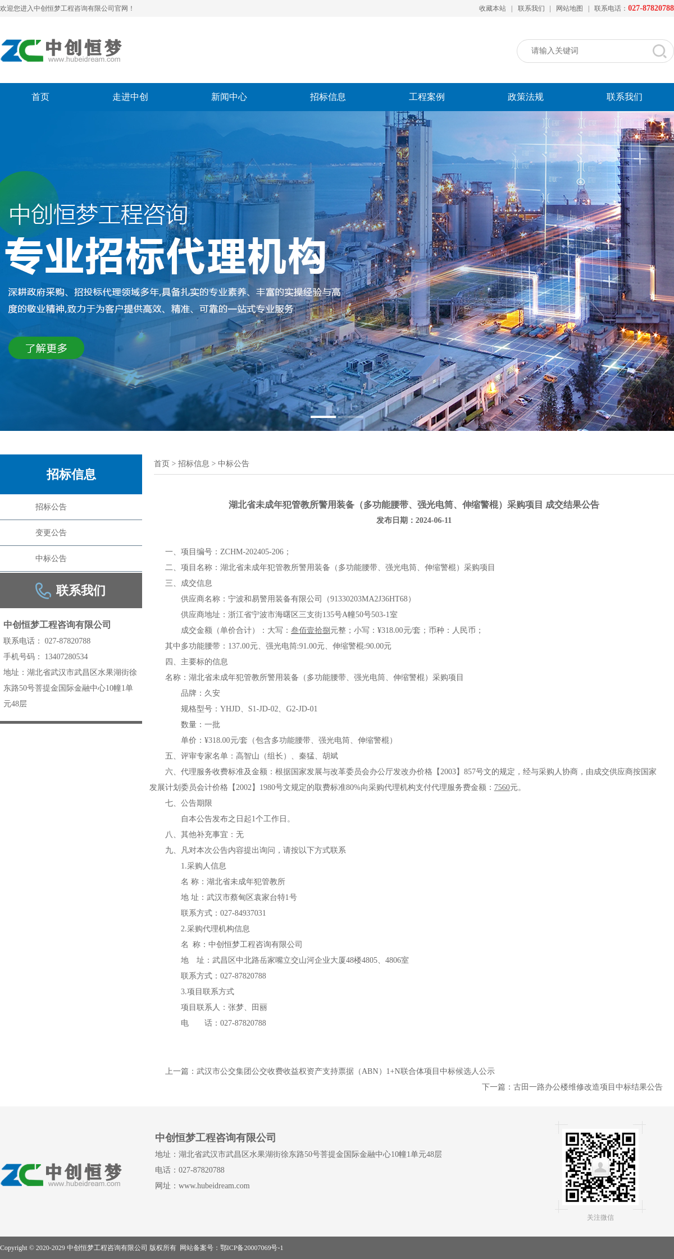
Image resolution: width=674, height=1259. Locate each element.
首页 (40, 97)
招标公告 (51, 507)
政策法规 (526, 97)
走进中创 (130, 97)
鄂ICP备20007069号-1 (252, 1248)
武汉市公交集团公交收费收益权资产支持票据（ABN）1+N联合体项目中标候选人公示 (346, 1071)
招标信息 (328, 97)
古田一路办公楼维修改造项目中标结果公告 (588, 1087)
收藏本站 (492, 8)
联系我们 (531, 8)
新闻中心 (229, 97)
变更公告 (51, 533)
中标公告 (51, 558)
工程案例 (427, 97)
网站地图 (569, 8)
